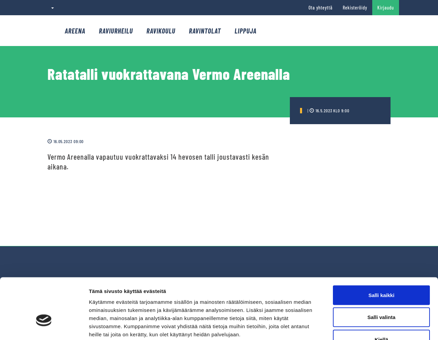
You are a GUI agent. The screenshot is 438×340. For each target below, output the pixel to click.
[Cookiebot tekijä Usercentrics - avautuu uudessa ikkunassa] (44, 327)
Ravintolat (205, 31)
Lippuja (246, 31)
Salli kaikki (382, 251)
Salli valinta (381, 273)
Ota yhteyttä (320, 7)
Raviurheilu (116, 31)
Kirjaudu (385, 7)
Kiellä (381, 295)
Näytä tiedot (362, 327)
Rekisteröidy (355, 7)
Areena (75, 31)
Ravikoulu (160, 31)
